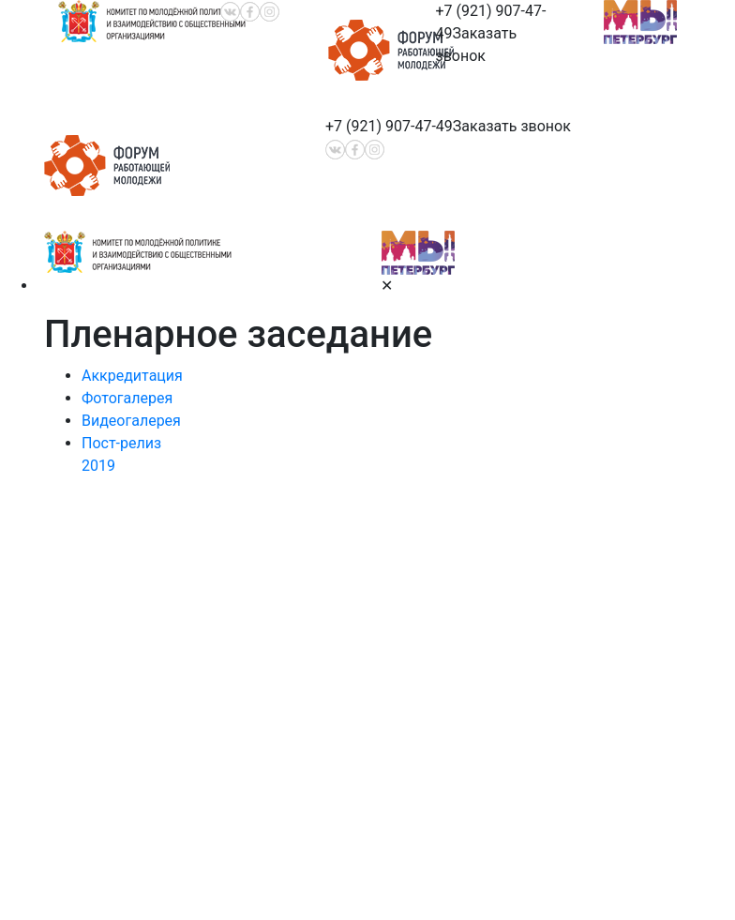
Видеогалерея (131, 421)
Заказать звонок (512, 126)
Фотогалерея (127, 398)
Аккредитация (132, 376)
